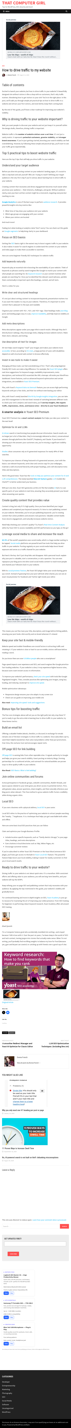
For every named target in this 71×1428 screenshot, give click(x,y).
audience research (50, 202)
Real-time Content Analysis (54, 524)
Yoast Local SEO (41, 854)
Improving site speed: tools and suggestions (28, 702)
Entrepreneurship (8, 1385)
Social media (15, 543)
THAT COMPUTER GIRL (24, 3)
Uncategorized (7, 1408)
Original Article (7, 1002)
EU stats (30, 351)
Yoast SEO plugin (56, 369)
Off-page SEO (7, 755)
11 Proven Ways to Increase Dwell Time (18, 1148)
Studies (5, 451)
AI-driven (5, 433)
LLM (54, 479)
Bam (28, 1425)
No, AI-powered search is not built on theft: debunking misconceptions (30, 1157)
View (6, 1293)
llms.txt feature (40, 479)
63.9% (4, 540)
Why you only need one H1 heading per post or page (23, 1110)
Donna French (12, 75)
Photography (7, 1393)
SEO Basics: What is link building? (23, 770)
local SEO (41, 807)
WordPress (6, 1412)
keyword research (35, 274)
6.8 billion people (30, 658)
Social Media (7, 1401)
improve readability (38, 314)
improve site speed (37, 683)
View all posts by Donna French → (29, 1063)
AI (55, 488)
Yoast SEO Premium (31, 381)
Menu (6, 11)
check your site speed (41, 676)
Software (5, 1404)
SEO (3, 66)
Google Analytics (9, 202)
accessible (6, 351)
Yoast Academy (53, 897)
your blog (64, 310)
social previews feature (17, 570)
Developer (6, 1382)
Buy (12, 1293)
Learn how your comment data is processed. (49, 1220)
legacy (12, 1033)
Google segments (11, 231)
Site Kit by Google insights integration (42, 396)
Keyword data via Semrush (26, 387)
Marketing (6, 1389)
